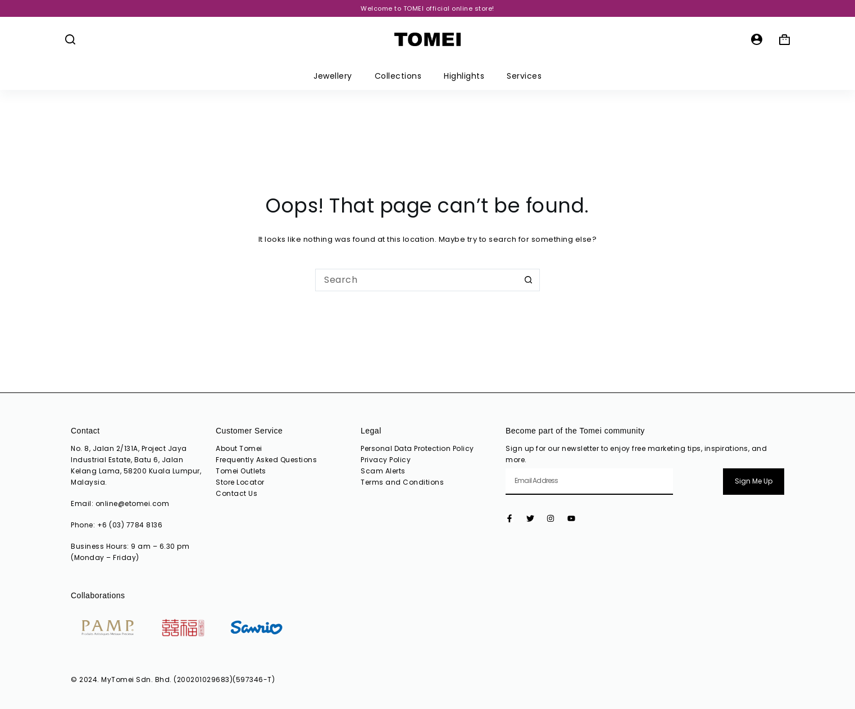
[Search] (70, 39)
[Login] (756, 39)
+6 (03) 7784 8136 (130, 525)
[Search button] (528, 280)
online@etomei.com (132, 503)
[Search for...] (416, 280)
